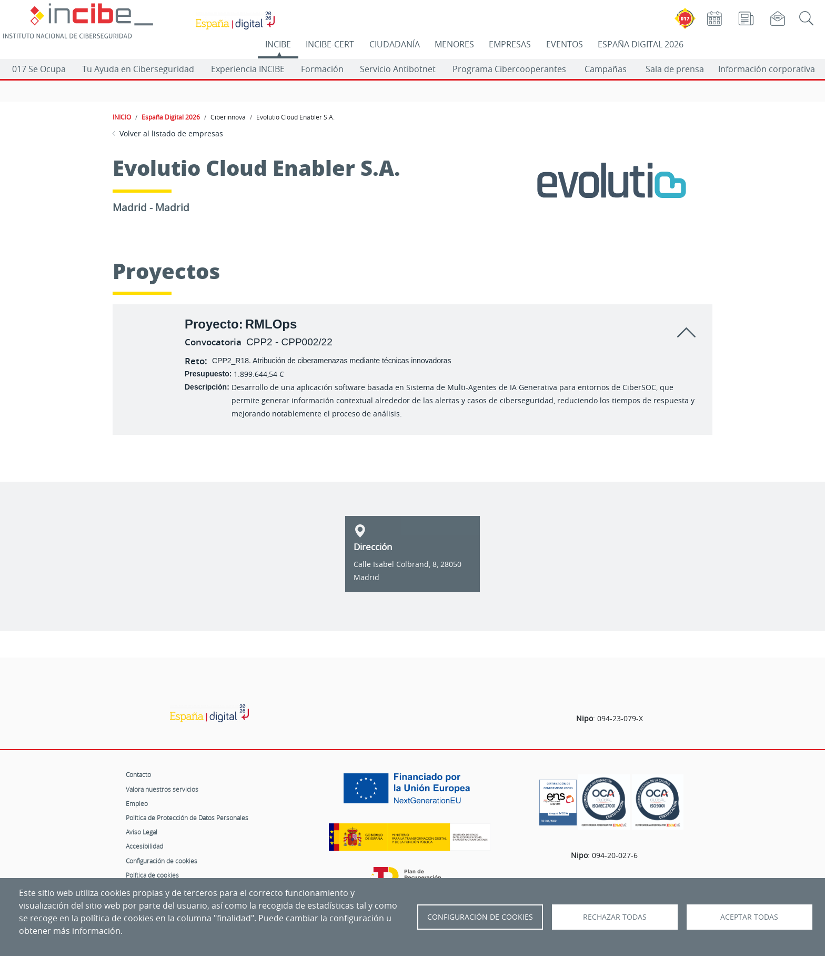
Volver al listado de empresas (171, 133)
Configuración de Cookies (480, 917)
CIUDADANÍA (394, 44)
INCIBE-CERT (330, 44)
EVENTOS (564, 44)
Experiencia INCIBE (248, 69)
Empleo (137, 803)
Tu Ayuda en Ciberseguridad (138, 69)
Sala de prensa (675, 69)
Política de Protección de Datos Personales (187, 817)
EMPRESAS (510, 44)
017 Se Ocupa (39, 69)
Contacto (138, 774)
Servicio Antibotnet (398, 69)
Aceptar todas (749, 917)
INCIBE (278, 44)
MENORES (454, 44)
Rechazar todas (615, 917)
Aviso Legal (141, 832)
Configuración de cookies (161, 861)
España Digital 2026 (171, 117)
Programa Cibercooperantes (509, 69)
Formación (322, 69)
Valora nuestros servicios (162, 789)
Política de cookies (152, 875)
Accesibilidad (144, 846)
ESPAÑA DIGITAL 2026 (640, 44)
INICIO (122, 117)
